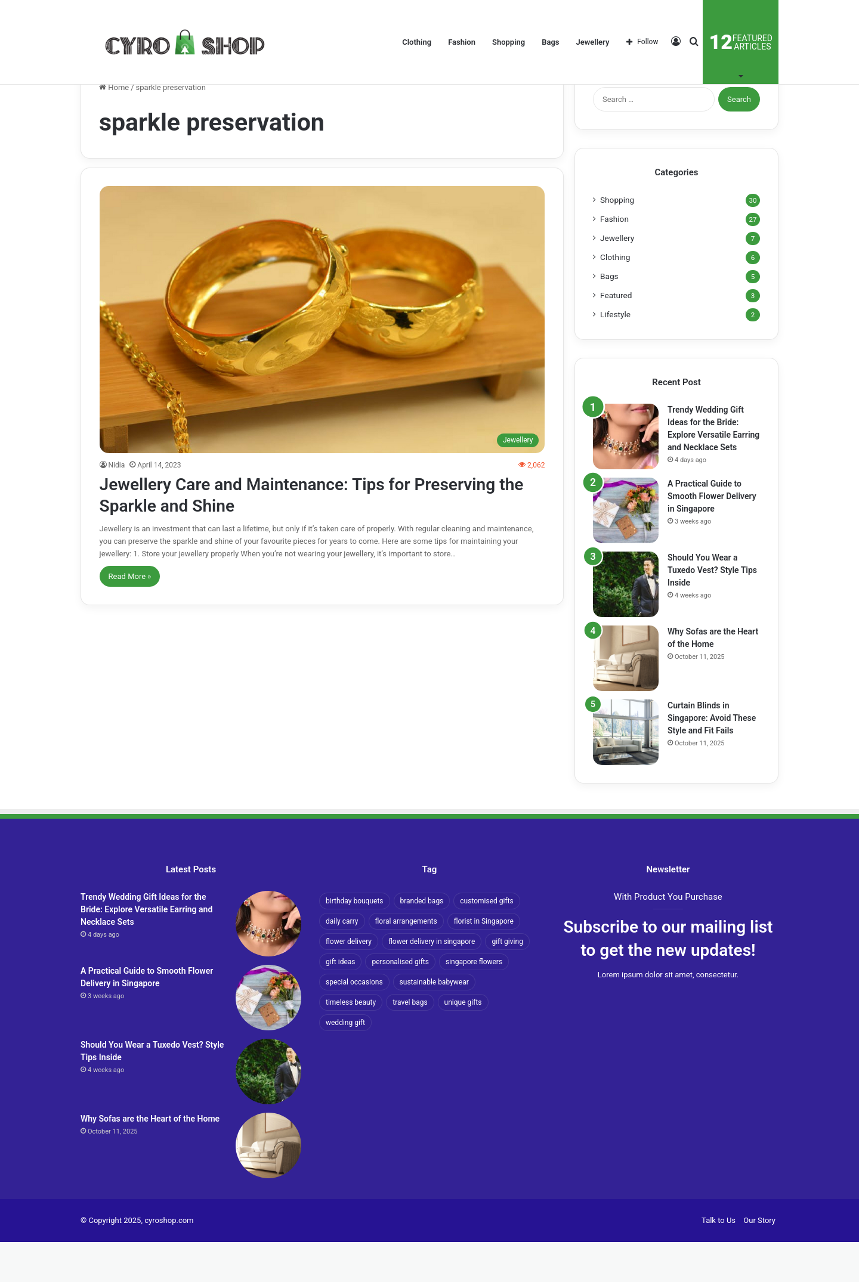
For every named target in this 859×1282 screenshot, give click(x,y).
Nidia (117, 504)
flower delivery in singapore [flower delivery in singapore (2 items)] (431, 981)
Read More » (130, 615)
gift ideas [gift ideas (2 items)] (341, 1002)
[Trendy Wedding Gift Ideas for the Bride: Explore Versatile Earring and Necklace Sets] (626, 476)
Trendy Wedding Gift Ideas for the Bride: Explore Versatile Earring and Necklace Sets (146, 949)
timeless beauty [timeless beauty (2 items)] (351, 1042)
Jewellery (593, 42)
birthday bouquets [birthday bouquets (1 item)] (355, 941)
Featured (616, 335)
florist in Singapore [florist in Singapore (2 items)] (484, 961)
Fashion (461, 42)
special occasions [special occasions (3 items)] (354, 1022)
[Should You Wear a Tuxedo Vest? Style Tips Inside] (626, 624)
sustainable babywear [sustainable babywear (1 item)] (434, 1022)
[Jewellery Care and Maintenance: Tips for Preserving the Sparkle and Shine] (322, 359)
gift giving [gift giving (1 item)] (507, 981)
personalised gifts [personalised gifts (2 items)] (400, 1002)
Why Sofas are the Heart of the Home (150, 1158)
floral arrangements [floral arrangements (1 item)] (406, 961)
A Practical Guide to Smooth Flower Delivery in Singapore (712, 536)
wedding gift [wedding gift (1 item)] (345, 1062)
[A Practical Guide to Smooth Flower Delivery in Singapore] (626, 550)
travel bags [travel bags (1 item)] (410, 1042)
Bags (550, 42)
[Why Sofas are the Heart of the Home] (626, 698)
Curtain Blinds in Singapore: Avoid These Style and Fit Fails (712, 758)
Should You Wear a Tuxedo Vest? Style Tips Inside (712, 610)
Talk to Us (719, 1260)
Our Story (759, 1260)
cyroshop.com (168, 1260)
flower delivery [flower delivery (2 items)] (349, 981)
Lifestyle (615, 354)
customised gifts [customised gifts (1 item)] (486, 941)
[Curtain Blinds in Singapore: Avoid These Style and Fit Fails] (626, 772)
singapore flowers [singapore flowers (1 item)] (474, 1002)
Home (114, 127)
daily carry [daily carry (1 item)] (342, 961)
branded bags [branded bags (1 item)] (422, 941)
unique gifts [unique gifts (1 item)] (463, 1042)
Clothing (416, 42)
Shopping (508, 42)
